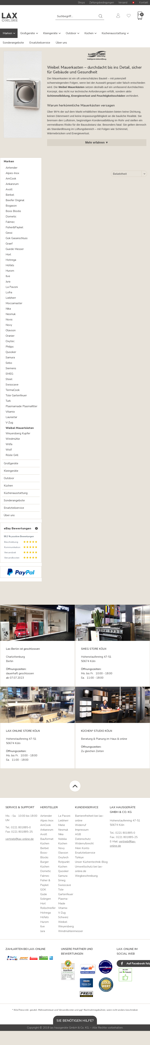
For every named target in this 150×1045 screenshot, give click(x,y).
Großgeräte (28, 33)
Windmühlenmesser (65, 931)
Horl (8, 254)
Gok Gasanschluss (17, 238)
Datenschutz (83, 839)
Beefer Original (15, 200)
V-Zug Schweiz (63, 915)
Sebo (9, 363)
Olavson (11, 330)
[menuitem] (79, 16)
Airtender (11, 168)
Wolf (9, 449)
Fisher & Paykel (45, 883)
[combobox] (79, 16)
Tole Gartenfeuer (16, 395)
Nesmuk (11, 314)
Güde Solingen (45, 896)
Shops (81, 2)
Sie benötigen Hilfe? (75, 1020)
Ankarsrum (12, 184)
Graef (9, 243)
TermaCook (13, 390)
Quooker (11, 352)
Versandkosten (66, 1009)
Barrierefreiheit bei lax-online (89, 818)
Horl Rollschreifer (47, 906)
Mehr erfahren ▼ (96, 142)
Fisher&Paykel (14, 227)
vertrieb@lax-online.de (19, 839)
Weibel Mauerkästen (20, 428)
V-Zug (9, 422)
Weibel (62, 922)
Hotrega (11, 260)
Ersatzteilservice (39, 43)
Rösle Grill (12, 455)
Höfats (10, 265)
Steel (9, 379)
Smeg (61, 880)
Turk (8, 401)
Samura (10, 357)
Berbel (10, 195)
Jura (8, 281)
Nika (8, 308)
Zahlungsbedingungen (101, 2)
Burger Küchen (44, 864)
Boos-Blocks (44, 855)
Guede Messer (15, 249)
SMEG (9, 374)
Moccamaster (14, 303)
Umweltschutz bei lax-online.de (89, 869)
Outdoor (71, 33)
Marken (8, 33)
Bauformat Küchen (46, 841)
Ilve (8, 276)
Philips (10, 346)
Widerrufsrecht (84, 843)
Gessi (9, 233)
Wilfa (9, 444)
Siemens (11, 368)
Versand (122, 2)
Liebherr (11, 298)
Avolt (9, 189)
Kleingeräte (50, 33)
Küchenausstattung (114, 33)
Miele (61, 825)
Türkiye (79, 857)
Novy (9, 325)
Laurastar (11, 417)
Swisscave (12, 384)
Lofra (9, 292)
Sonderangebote (13, 43)
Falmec (10, 222)
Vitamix (10, 412)
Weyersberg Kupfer (18, 433)
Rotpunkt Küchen (64, 864)
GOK (43, 889)
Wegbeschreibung (86, 876)
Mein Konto (82, 848)
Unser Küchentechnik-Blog (91, 862)
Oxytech (63, 857)
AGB (78, 834)
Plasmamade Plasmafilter (21, 406)
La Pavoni (12, 287)
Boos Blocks (13, 211)
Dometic (11, 216)
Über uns (61, 43)
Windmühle (13, 439)
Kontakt (143, 2)
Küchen (89, 33)
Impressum (82, 830)
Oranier (10, 336)
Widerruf (80, 825)
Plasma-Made (63, 901)
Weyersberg (65, 926)
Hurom (10, 271)
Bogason (11, 205)
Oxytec (10, 341)
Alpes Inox (46, 820)
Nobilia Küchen (62, 841)
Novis (9, 319)
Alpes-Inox (12, 173)
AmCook (11, 178)
